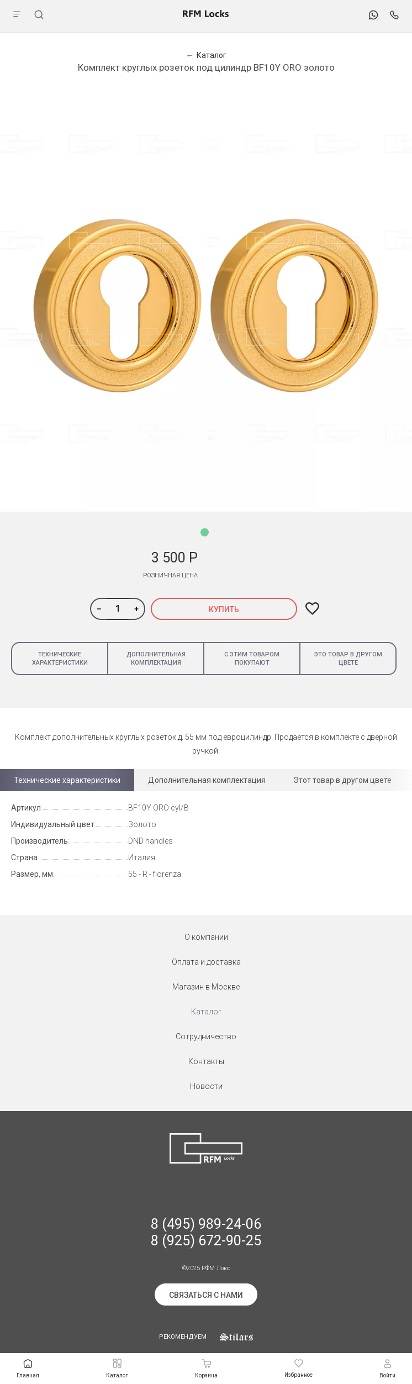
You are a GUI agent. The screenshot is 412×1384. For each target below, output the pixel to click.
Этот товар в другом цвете (342, 780)
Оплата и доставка (206, 961)
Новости (206, 1086)
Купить (224, 609)
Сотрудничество (206, 1036)
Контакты (206, 1061)
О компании (206, 937)
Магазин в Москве (206, 986)
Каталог (206, 1011)
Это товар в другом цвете (348, 658)
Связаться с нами (206, 1295)
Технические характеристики (60, 658)
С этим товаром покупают (251, 658)
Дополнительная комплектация (156, 658)
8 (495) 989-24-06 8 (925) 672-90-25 (206, 1232)
